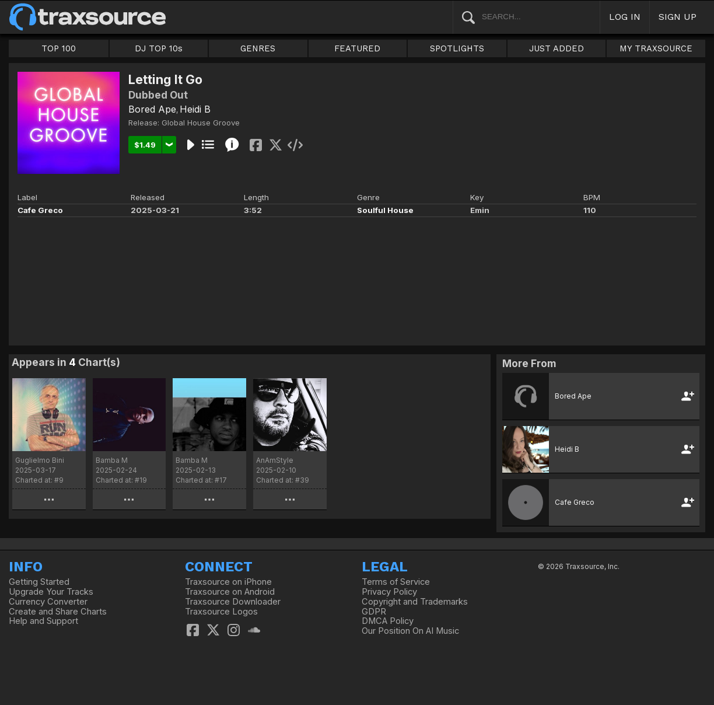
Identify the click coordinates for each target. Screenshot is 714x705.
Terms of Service (396, 582)
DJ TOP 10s (159, 48)
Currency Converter (48, 601)
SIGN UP (677, 16)
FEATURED (357, 48)
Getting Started (39, 582)
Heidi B (195, 109)
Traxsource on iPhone (228, 582)
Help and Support (43, 621)
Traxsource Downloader (233, 601)
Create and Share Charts (58, 611)
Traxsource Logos (221, 611)
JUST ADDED (556, 48)
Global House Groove (201, 122)
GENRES (257, 48)
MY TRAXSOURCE (656, 48)
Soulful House (385, 210)
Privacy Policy (389, 592)
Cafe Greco (40, 210)
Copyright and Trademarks (415, 601)
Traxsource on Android (230, 592)
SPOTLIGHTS (457, 48)
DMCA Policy (388, 621)
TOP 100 (58, 48)
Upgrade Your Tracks (51, 592)
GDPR (374, 611)
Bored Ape (152, 109)
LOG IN (624, 16)
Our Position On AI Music (410, 631)
